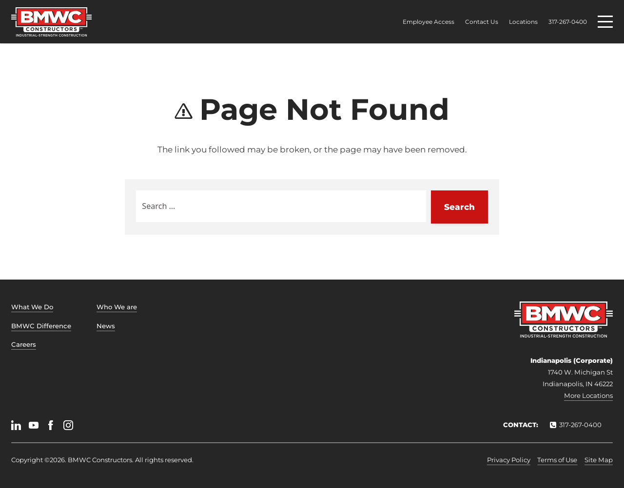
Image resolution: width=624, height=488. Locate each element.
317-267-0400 (567, 22)
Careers (23, 344)
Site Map (599, 460)
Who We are (117, 307)
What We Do (32, 307)
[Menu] (605, 22)
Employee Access (428, 22)
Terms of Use (557, 460)
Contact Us (481, 22)
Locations (523, 22)
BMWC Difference (41, 326)
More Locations (588, 395)
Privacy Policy (508, 460)
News (106, 326)
